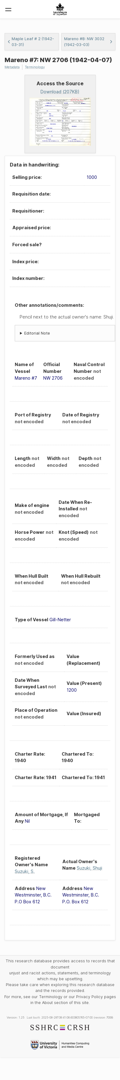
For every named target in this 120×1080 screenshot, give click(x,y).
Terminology (35, 67)
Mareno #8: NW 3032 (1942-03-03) (88, 41)
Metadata (12, 67)
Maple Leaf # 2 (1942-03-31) (30, 41)
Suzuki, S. (25, 871)
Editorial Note (37, 333)
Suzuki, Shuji (89, 868)
